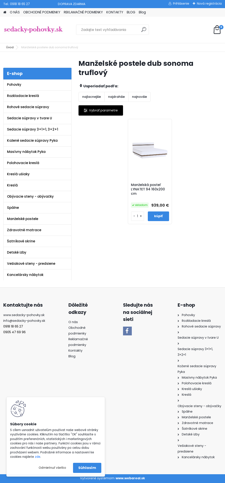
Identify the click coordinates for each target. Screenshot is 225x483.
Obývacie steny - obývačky (30, 196)
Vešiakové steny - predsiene (31, 263)
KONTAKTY (114, 12)
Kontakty (75, 350)
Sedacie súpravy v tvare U (29, 118)
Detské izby (16, 252)
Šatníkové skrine (21, 241)
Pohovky (14, 84)
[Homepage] (4, 12)
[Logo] (33, 30)
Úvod (10, 47)
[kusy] (137, 216)
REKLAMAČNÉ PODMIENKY (83, 12)
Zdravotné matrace (24, 230)
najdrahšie (116, 97)
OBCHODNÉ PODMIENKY (41, 12)
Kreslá (12, 185)
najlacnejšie (91, 97)
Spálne (13, 207)
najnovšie (139, 97)
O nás (73, 322)
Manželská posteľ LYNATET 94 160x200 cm (148, 189)
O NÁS (15, 12)
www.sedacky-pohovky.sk (24, 315)
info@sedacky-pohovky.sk (24, 320)
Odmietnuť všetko (52, 468)
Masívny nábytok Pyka (26, 151)
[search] (143, 31)
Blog (142, 12)
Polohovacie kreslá (23, 163)
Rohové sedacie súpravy (28, 107)
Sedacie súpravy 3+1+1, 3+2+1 (32, 129)
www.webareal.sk (130, 478)
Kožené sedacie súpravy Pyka (32, 140)
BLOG (131, 12)
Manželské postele (22, 218)
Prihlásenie (181, 3)
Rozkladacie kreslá (23, 95)
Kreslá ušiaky (18, 174)
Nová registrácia (209, 3)
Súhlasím (87, 467)
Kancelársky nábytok (25, 274)
